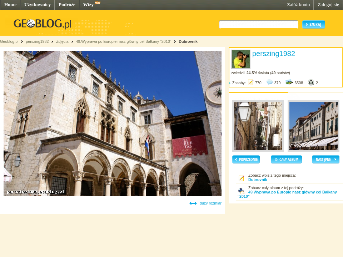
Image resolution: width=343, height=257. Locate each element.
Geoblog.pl (9, 41)
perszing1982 (37, 41)
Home (10, 4)
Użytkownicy (37, 4)
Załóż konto (298, 4)
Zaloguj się (328, 4)
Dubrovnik (188, 41)
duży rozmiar (211, 203)
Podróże (67, 4)
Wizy (88, 4)
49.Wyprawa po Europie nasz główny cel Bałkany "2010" (124, 41)
